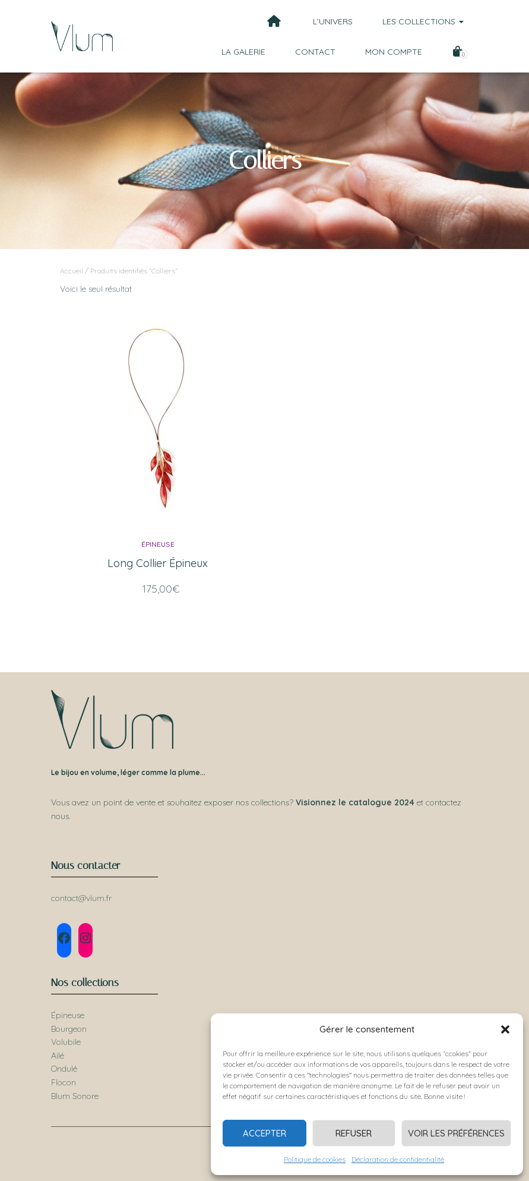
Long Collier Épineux (157, 563)
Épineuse (158, 544)
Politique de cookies (315, 1159)
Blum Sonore (75, 1096)
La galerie (243, 51)
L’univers (333, 21)
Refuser (353, 1133)
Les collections (423, 21)
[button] (505, 1029)
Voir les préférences (456, 1133)
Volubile (66, 1042)
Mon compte (393, 51)
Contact (315, 51)
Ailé (57, 1055)
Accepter (264, 1133)
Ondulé (64, 1068)
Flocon (63, 1082)
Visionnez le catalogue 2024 (355, 802)
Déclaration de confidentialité (397, 1159)
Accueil (71, 270)
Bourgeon (69, 1028)
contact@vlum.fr (81, 898)
